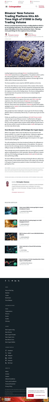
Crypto (7, 295)
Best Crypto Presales (10, 334)
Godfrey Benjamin (25, 224)
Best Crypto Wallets (10, 342)
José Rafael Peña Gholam (27, 211)
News (41, 177)
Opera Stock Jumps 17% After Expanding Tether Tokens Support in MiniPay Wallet (31, 260)
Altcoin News (18, 177)
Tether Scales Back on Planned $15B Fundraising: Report (30, 247)
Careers (7, 376)
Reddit (37, 76)
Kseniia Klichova (32, 35)
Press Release (8, 300)
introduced (19, 97)
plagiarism (27, 101)
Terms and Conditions (10, 381)
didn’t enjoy (36, 99)
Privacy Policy (8, 386)
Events (7, 316)
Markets (7, 293)
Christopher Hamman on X (18, 192)
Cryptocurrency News (34, 177)
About (6, 371)
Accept (30, 395)
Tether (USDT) (8, 75)
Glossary (7, 321)
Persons (7, 313)
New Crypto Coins (9, 337)
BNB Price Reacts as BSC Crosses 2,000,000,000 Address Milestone (31, 234)
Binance (25, 73)
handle (33, 124)
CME (36, 154)
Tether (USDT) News (9, 177)
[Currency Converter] (39, 7)
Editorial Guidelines (10, 379)
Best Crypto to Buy (10, 329)
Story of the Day (9, 290)
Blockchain (8, 298)
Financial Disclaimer (10, 384)
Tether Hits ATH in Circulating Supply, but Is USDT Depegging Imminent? (30, 221)
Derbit (30, 154)
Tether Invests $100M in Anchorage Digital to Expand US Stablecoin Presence (31, 208)
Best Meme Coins (9, 339)
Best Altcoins (8, 332)
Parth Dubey (24, 250)
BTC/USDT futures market (36, 117)
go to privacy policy (40, 395)
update (17, 106)
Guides (7, 318)
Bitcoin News (25, 177)
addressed (29, 104)
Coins (6, 308)
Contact (7, 374)
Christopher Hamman (13, 35)
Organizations (8, 311)
